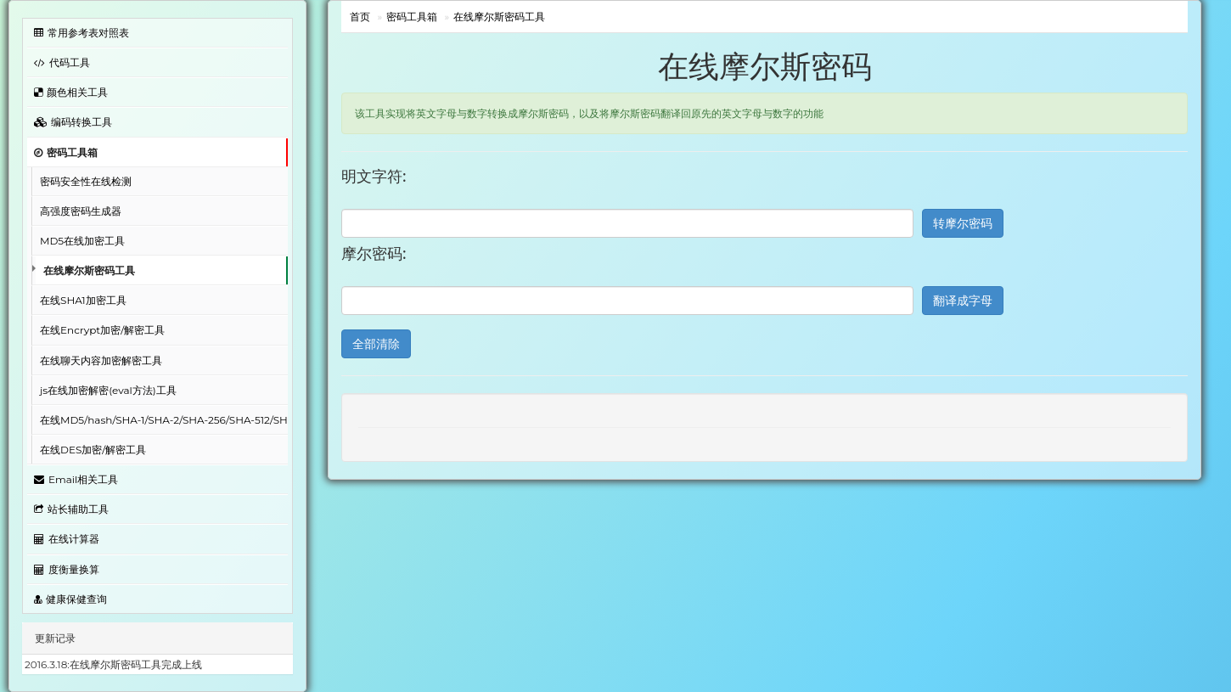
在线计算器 (66, 538)
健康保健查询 (70, 599)
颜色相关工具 (71, 92)
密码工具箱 (66, 152)
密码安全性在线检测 (86, 181)
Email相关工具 (76, 479)
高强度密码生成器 (80, 211)
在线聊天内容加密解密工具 (101, 360)
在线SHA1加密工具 (83, 300)
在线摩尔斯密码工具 (89, 270)
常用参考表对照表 (81, 32)
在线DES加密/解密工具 (93, 449)
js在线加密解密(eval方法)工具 (108, 390)
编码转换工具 (73, 121)
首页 (360, 16)
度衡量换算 (66, 569)
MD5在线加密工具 (82, 240)
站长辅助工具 (71, 509)
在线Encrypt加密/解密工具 (102, 329)
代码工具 (62, 62)
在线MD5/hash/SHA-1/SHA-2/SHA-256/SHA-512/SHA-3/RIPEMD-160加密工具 (164, 420)
